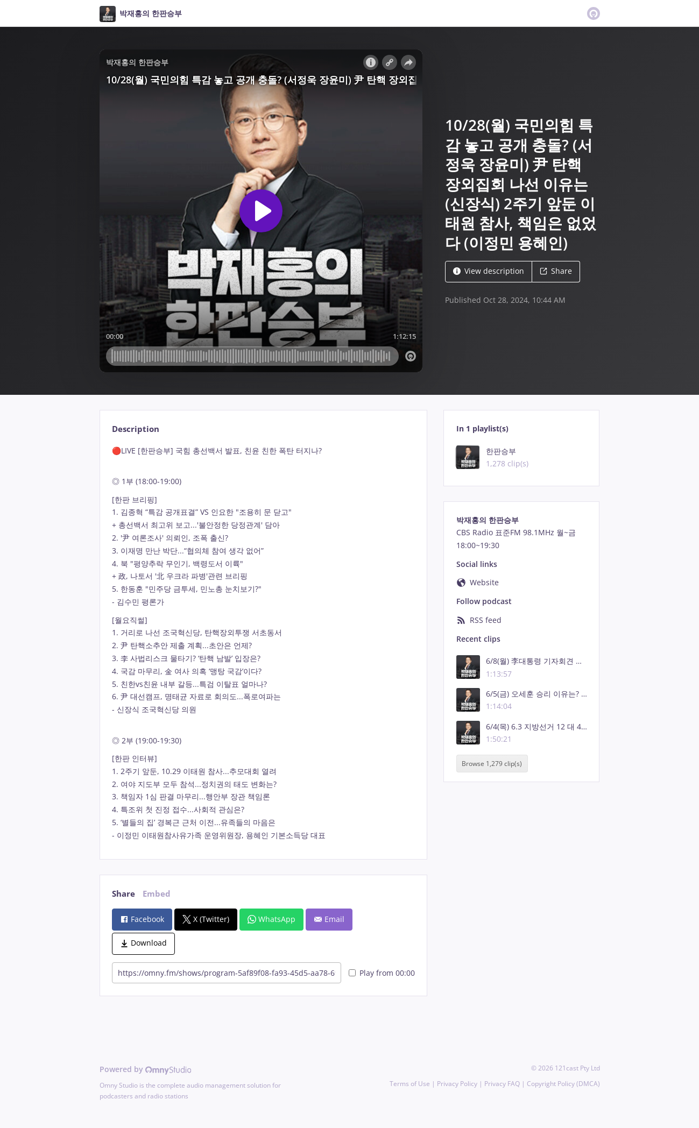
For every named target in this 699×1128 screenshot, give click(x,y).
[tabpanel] (263, 643)
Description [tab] (135, 429)
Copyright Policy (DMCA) (563, 1083)
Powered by (146, 1069)
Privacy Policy (457, 1083)
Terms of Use (410, 1083)
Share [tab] (123, 893)
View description (488, 271)
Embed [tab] (157, 893)
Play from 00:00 (382, 973)
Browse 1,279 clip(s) (492, 763)
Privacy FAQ (502, 1083)
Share (556, 271)
